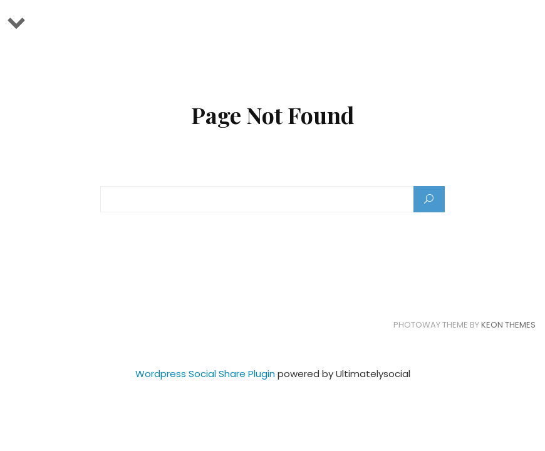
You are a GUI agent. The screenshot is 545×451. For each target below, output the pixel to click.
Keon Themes (508, 325)
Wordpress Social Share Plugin (206, 373)
